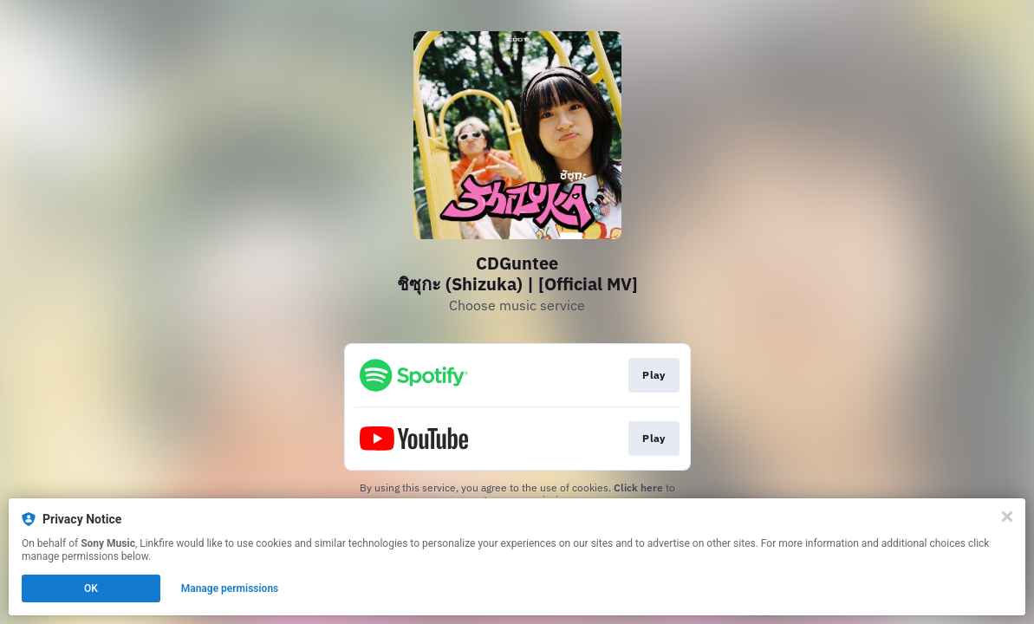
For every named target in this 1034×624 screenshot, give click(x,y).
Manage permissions (230, 588)
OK (91, 588)
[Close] (1007, 516)
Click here (638, 487)
